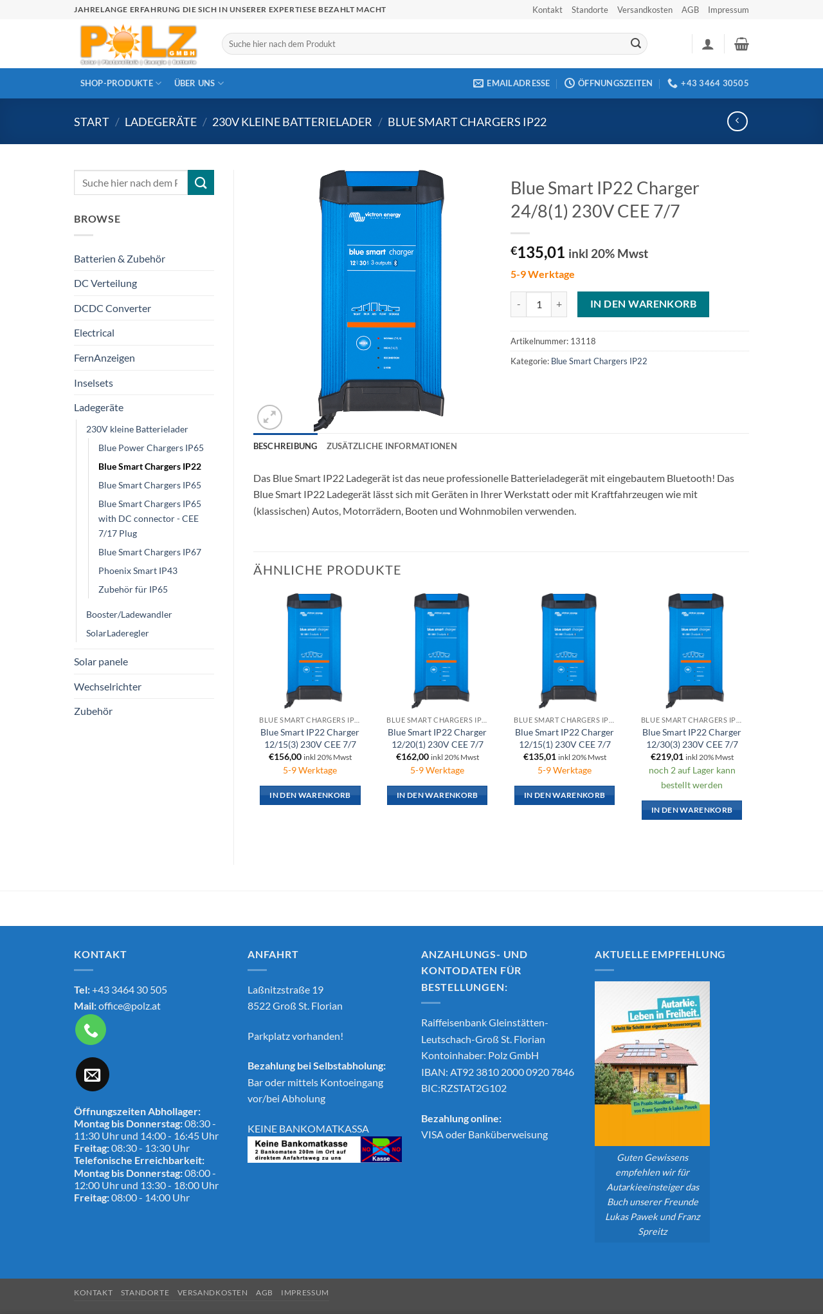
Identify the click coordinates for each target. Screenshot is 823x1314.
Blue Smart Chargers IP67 (149, 551)
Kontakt (547, 10)
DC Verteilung (105, 283)
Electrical (94, 332)
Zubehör (93, 711)
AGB (690, 10)
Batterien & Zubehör (119, 258)
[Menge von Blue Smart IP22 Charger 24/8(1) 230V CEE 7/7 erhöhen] (559, 304)
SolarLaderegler (117, 632)
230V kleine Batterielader (292, 122)
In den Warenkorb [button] (310, 795)
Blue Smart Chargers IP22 (467, 122)
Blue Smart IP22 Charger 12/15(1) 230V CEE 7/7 (564, 738)
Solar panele (101, 661)
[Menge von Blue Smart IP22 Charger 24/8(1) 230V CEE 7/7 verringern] (518, 304)
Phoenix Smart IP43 (137, 570)
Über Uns (199, 83)
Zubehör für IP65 (133, 589)
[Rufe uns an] (90, 1029)
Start (91, 122)
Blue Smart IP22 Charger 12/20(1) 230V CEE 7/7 (437, 738)
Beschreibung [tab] (285, 446)
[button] (707, 44)
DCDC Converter (112, 308)
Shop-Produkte (121, 83)
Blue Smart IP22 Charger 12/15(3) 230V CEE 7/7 (309, 738)
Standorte (590, 10)
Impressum (728, 10)
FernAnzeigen (104, 357)
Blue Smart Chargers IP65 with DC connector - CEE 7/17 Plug (149, 518)
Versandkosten (645, 10)
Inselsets (93, 382)
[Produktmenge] (539, 304)
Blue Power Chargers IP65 (151, 447)
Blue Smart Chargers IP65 (149, 484)
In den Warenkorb (643, 304)
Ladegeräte (161, 122)
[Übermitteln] (636, 44)
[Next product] (737, 121)
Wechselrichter (107, 686)
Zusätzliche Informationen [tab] (392, 446)
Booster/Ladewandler (129, 614)
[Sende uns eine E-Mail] (92, 1074)
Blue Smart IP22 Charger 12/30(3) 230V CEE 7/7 (691, 738)
